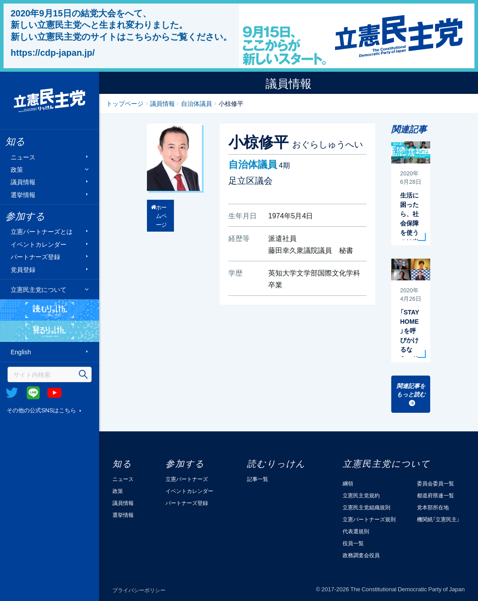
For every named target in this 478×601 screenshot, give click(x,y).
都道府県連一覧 (435, 495)
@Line (33, 393)
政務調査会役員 (361, 555)
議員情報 (23, 182)
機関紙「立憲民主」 (438, 519)
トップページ (124, 103)
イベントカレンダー (38, 244)
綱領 (348, 483)
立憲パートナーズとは (42, 231)
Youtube (54, 393)
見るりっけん (49, 331)
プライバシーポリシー (139, 590)
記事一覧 (257, 479)
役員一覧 (353, 543)
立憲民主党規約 (361, 495)
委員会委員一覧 (435, 483)
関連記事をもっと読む (411, 390)
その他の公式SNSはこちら (41, 410)
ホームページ (161, 216)
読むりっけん (49, 310)
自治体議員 (196, 103)
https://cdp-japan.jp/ (53, 52)
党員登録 (23, 269)
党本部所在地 (433, 507)
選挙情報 (23, 194)
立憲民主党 (49, 100)
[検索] (50, 374)
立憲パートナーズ (187, 479)
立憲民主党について (38, 289)
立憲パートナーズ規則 (369, 519)
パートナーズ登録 (35, 256)
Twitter (12, 393)
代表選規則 (356, 531)
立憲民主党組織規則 (366, 507)
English (21, 352)
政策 (17, 169)
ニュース (23, 156)
